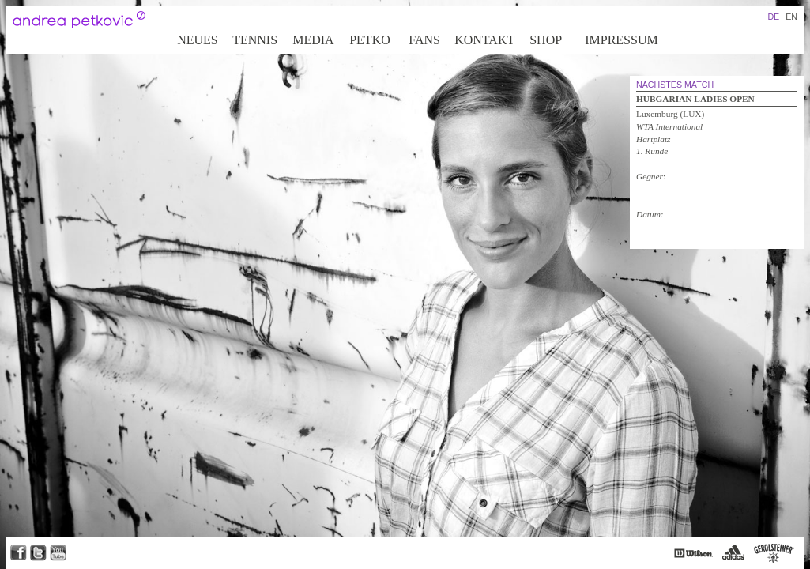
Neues (197, 40)
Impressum (621, 40)
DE (773, 16)
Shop (545, 40)
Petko (369, 40)
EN (791, 16)
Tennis (254, 40)
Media (312, 40)
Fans (424, 40)
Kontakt (484, 40)
